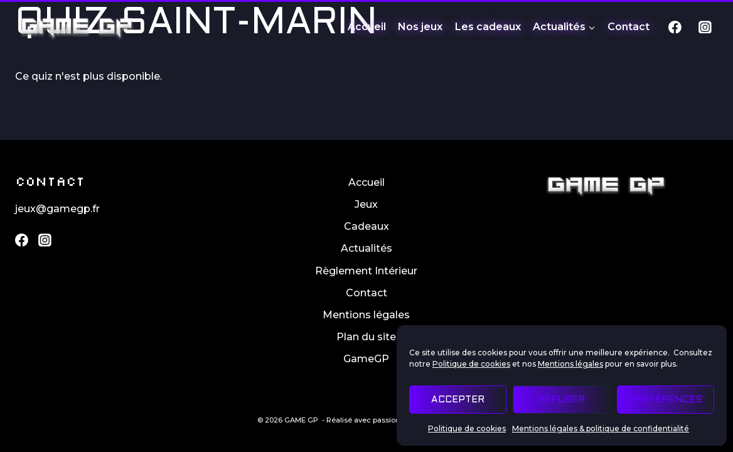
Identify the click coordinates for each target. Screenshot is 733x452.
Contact (628, 27)
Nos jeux (420, 27)
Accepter (457, 400)
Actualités (366, 248)
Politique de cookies (471, 364)
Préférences (665, 400)
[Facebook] (675, 27)
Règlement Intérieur (366, 271)
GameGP (366, 359)
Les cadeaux (488, 27)
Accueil (367, 27)
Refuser (561, 400)
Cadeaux (366, 226)
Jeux (366, 204)
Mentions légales (570, 364)
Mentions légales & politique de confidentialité (600, 428)
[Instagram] (705, 27)
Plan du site (366, 337)
